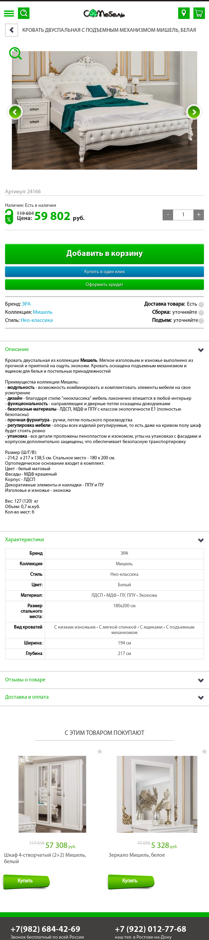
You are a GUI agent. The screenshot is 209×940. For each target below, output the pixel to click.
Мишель (43, 312)
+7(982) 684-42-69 (45, 922)
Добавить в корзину (104, 254)
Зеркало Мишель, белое (137, 848)
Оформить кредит (104, 284)
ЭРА (26, 304)
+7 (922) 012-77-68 (150, 922)
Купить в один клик (104, 272)
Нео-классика (37, 320)
